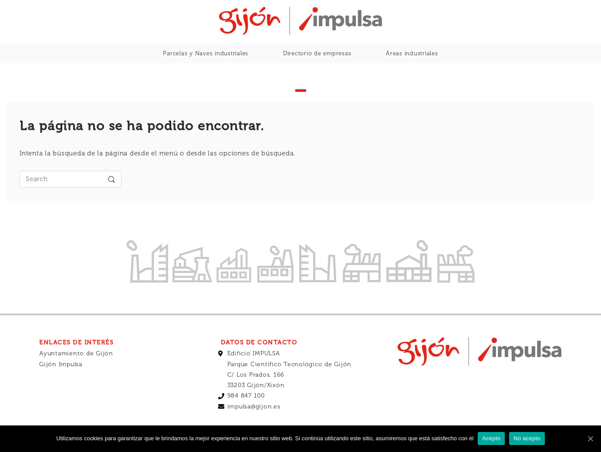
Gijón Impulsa (60, 364)
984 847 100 (246, 395)
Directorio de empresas (317, 53)
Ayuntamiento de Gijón (76, 353)
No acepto (526, 438)
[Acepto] (590, 438)
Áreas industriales (412, 53)
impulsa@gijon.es (253, 406)
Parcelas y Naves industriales (205, 53)
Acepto (491, 438)
